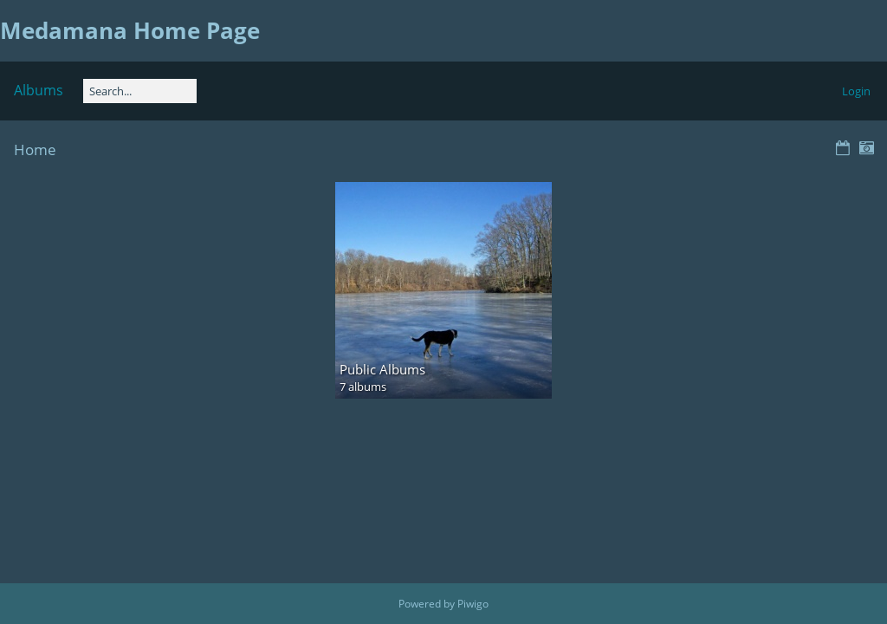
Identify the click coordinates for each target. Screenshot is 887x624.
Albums (38, 90)
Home (35, 149)
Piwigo (473, 603)
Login (856, 91)
